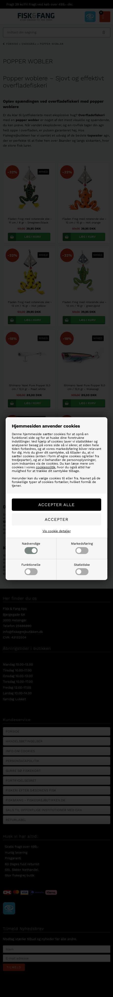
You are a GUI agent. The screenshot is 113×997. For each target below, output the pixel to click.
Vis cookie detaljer (56, 531)
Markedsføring (82, 548)
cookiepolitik (45, 467)
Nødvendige (31, 548)
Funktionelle (31, 569)
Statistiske (82, 569)
